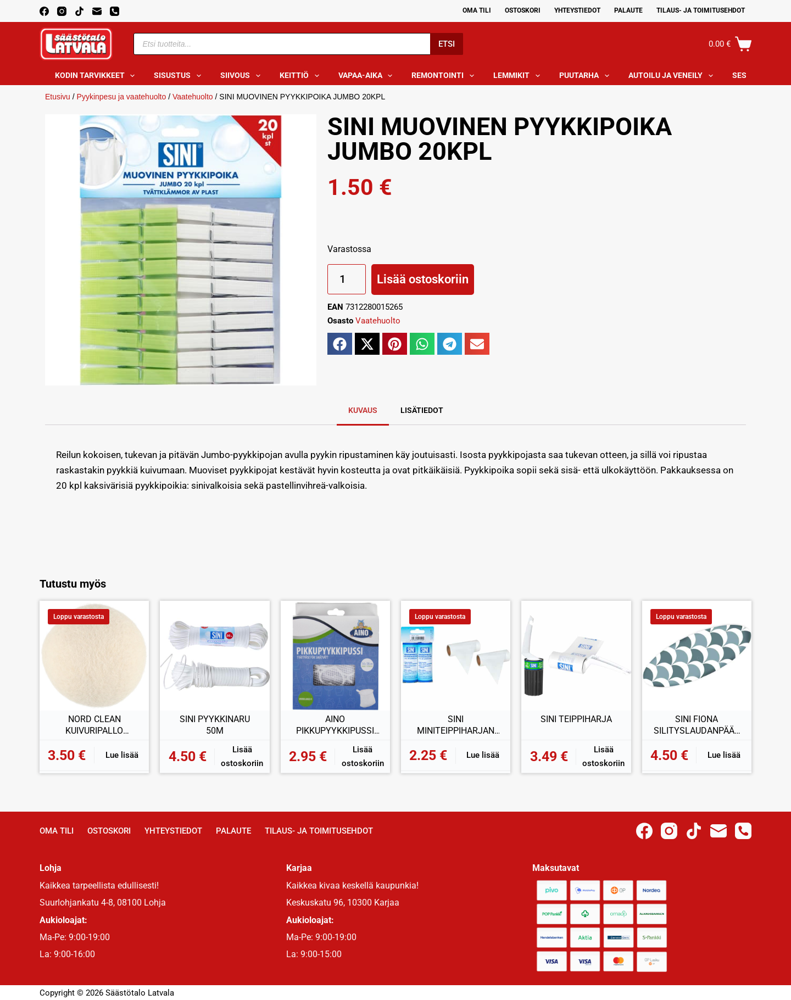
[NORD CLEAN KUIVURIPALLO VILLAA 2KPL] (94, 655)
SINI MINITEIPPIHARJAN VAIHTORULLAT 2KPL (456, 725)
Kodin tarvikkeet (97, 75)
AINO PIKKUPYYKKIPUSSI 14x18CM (335, 725)
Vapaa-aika (367, 75)
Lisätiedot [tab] (421, 410)
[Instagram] (61, 11)
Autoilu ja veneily (672, 75)
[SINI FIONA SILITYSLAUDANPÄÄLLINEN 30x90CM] (696, 655)
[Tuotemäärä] (346, 279)
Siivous (242, 75)
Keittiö (302, 75)
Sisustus (179, 75)
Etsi (446, 44)
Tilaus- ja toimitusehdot (700, 10)
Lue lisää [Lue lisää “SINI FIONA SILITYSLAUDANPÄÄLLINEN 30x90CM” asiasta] (724, 755)
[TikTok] (79, 11)
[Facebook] (44, 11)
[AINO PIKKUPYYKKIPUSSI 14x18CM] (335, 655)
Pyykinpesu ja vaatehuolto (121, 96)
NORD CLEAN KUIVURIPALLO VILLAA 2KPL (94, 725)
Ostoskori (523, 10)
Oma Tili (477, 10)
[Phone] (114, 11)
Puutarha (586, 75)
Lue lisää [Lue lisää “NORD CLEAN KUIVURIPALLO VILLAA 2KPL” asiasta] (121, 755)
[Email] (97, 11)
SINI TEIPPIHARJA (576, 719)
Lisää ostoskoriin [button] (242, 756)
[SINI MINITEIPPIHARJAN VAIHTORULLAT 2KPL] (455, 655)
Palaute (628, 10)
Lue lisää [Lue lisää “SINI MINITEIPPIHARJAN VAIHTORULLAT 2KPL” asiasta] (482, 755)
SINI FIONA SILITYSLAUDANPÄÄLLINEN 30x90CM (696, 725)
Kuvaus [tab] (362, 410)
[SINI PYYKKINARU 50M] (214, 655)
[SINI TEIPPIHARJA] (576, 655)
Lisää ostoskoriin (423, 279)
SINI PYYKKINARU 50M (215, 725)
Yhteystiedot (577, 10)
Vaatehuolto (192, 96)
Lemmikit (518, 75)
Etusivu (57, 96)
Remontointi (444, 75)
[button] (339, 344)
